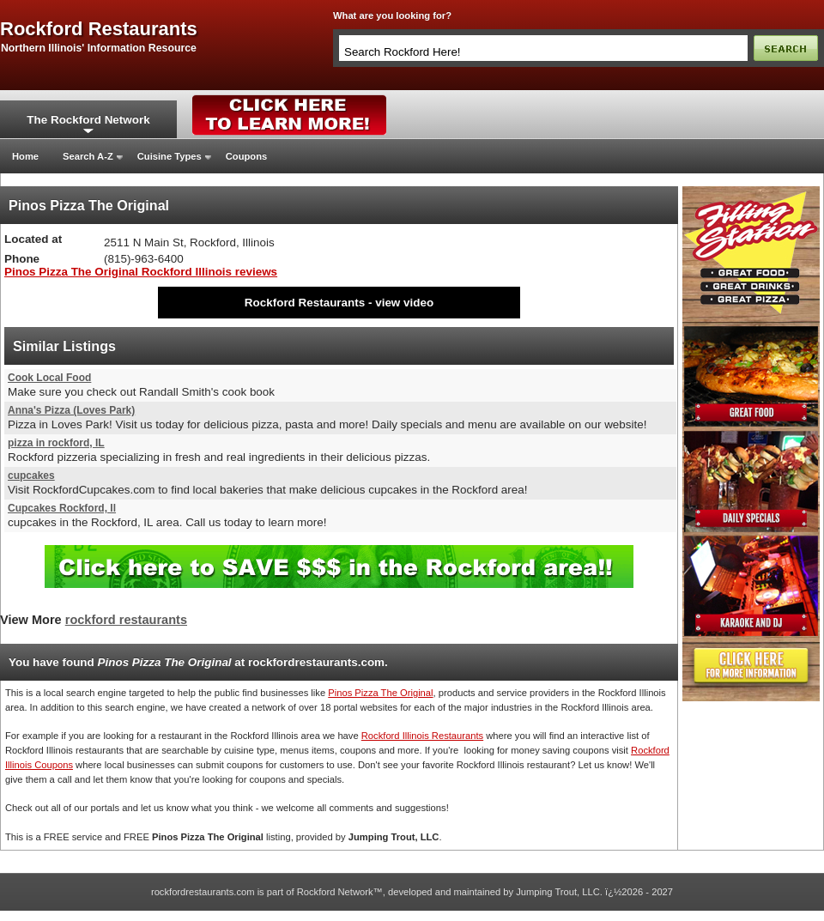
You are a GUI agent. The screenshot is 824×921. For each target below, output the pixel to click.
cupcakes (31, 476)
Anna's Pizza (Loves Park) (71, 410)
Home (25, 156)
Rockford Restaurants (305, 302)
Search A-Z (88, 156)
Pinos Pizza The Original (380, 693)
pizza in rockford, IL (56, 443)
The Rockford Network (88, 119)
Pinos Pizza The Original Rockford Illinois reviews (140, 271)
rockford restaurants (98, 29)
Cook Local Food (49, 378)
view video (404, 302)
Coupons (246, 156)
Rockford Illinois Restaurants (422, 735)
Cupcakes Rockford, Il (62, 508)
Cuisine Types (169, 156)
